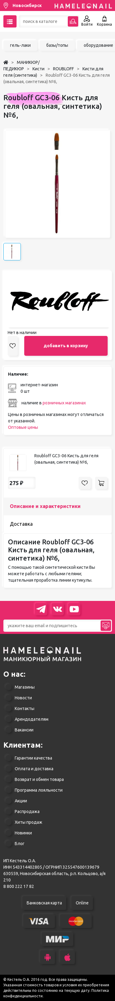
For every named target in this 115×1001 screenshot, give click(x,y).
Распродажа (27, 811)
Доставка (21, 524)
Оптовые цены (23, 427)
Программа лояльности (39, 790)
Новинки (23, 832)
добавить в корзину (66, 345)
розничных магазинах (64, 402)
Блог (20, 843)
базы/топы (57, 45)
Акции (21, 800)
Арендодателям (31, 719)
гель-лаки (20, 45)
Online (82, 902)
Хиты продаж (28, 822)
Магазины (25, 687)
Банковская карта (44, 902)
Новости (23, 697)
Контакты (24, 708)
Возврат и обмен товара (39, 779)
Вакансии (24, 729)
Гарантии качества (33, 758)
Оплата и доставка (34, 768)
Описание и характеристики (45, 506)
